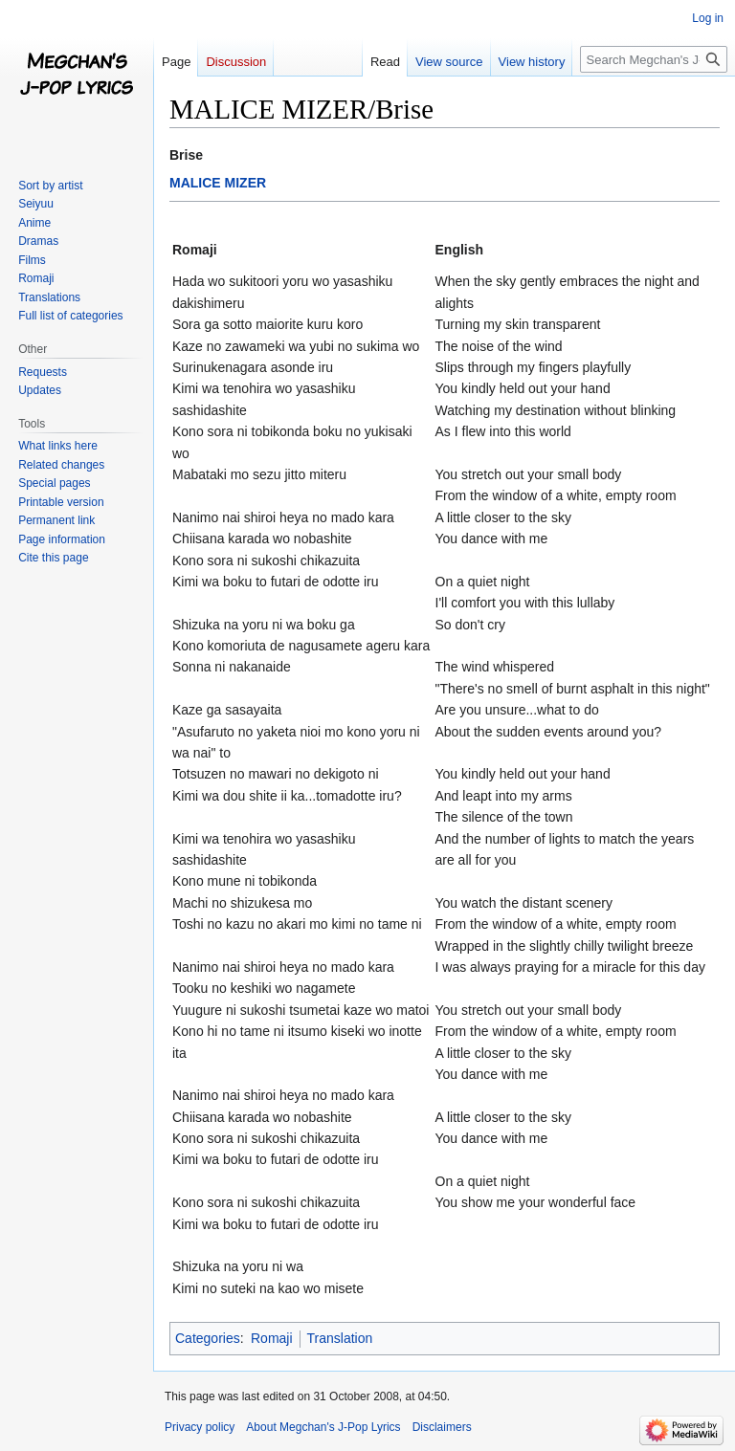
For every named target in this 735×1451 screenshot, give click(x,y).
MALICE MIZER (217, 182)
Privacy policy (199, 1427)
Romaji (272, 1338)
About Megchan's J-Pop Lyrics (323, 1427)
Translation (340, 1338)
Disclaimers (442, 1427)
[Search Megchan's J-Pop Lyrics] (653, 59)
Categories (207, 1338)
